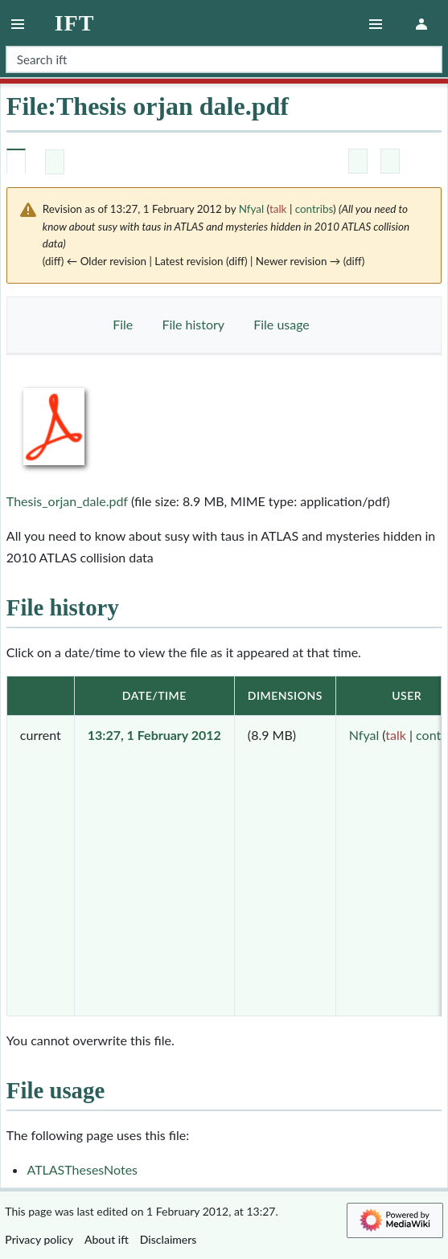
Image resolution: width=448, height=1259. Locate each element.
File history (193, 324)
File (123, 324)
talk (278, 208)
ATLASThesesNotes (82, 1169)
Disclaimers (168, 1239)
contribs (314, 208)
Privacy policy (39, 1239)
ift (75, 23)
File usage (281, 324)
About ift (106, 1239)
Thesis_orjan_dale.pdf (67, 501)
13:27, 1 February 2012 (154, 734)
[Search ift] (224, 59)
